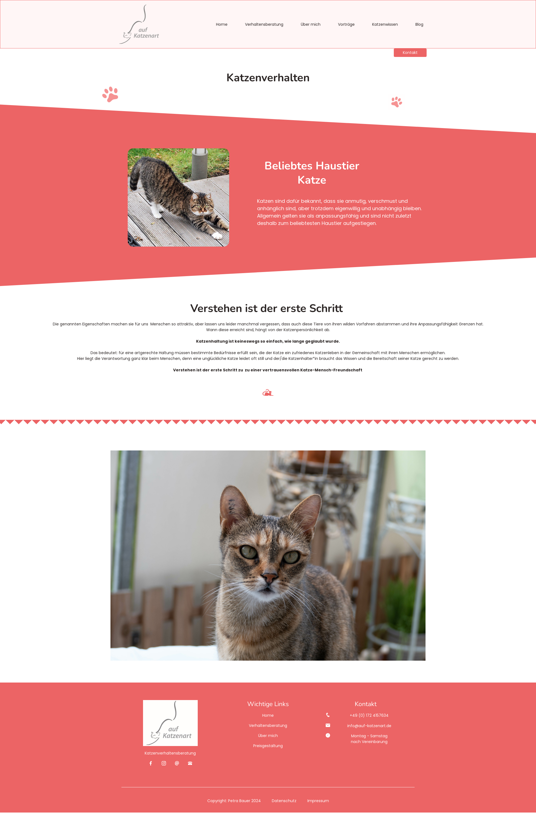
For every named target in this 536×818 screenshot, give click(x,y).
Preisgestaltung (268, 745)
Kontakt (410, 52)
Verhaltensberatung (264, 24)
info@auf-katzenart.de (369, 726)
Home (222, 24)
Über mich (311, 24)
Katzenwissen (385, 24)
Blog (419, 24)
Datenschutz (284, 800)
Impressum (318, 800)
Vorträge (346, 24)
